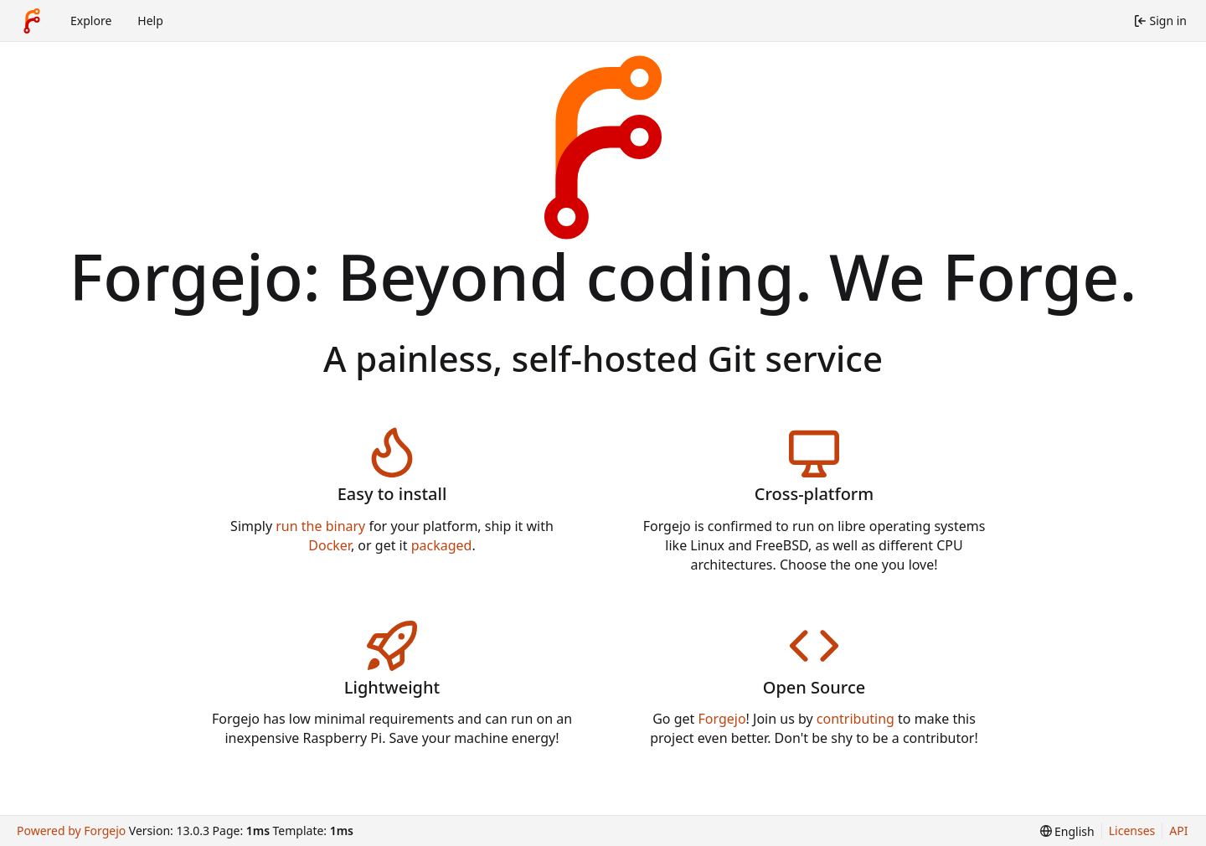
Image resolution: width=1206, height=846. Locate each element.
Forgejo (721, 718)
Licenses (1132, 830)
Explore (90, 20)
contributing (855, 718)
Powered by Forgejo (71, 830)
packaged (441, 545)
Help (150, 20)
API (1178, 830)
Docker (329, 545)
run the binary (320, 526)
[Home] (31, 21)
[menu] (1067, 831)
